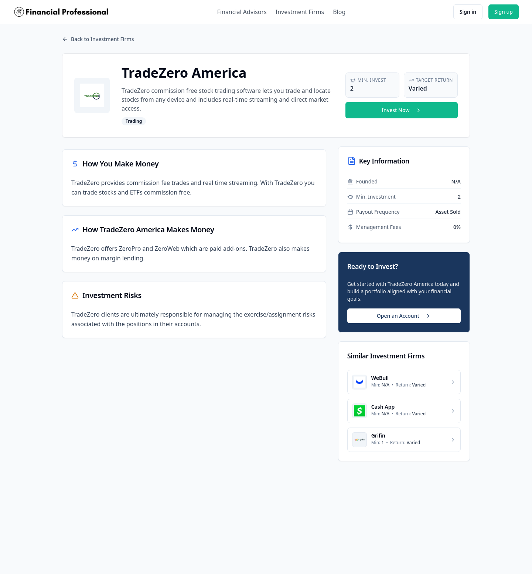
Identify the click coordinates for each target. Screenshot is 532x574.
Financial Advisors (242, 12)
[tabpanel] (194, 243)
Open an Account (404, 315)
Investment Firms (300, 12)
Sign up (503, 11)
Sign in (468, 11)
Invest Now (401, 110)
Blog (339, 12)
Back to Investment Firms (98, 39)
